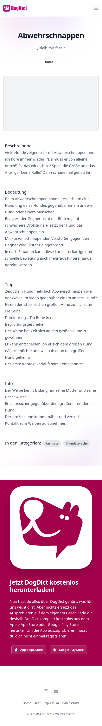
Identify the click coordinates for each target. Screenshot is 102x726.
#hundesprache (76, 443)
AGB (37, 703)
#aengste (52, 443)
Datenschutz (70, 703)
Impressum (51, 703)
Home (51, 62)
